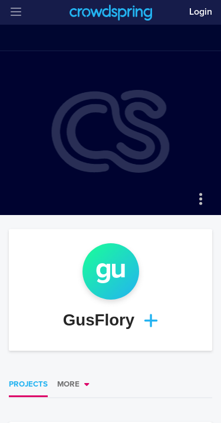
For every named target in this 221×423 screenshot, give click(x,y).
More (68, 384)
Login (200, 12)
